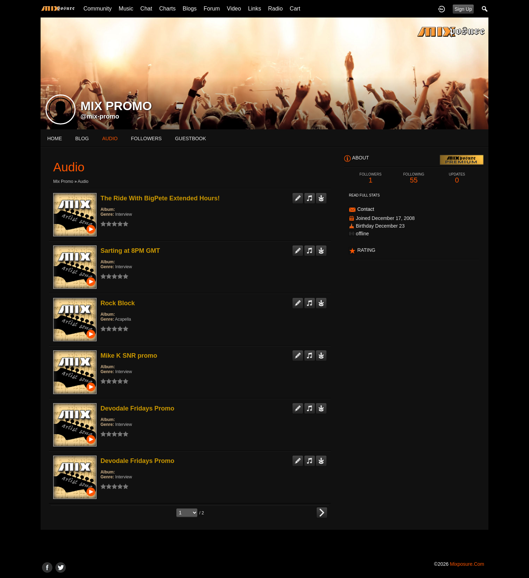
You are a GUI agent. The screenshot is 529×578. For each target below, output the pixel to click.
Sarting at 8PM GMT (130, 250)
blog (82, 138)
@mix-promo (99, 116)
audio (110, 138)
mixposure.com (467, 564)
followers (146, 138)
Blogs (190, 9)
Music (126, 9)
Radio (275, 9)
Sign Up (463, 9)
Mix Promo (63, 181)
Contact (365, 209)
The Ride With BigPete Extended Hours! (160, 198)
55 (414, 178)
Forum (212, 9)
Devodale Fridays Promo (137, 408)
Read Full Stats (364, 195)
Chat (146, 9)
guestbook (190, 138)
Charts (167, 9)
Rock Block (117, 303)
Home (54, 138)
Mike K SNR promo (128, 355)
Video (234, 9)
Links (254, 9)
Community (97, 9)
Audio (83, 181)
